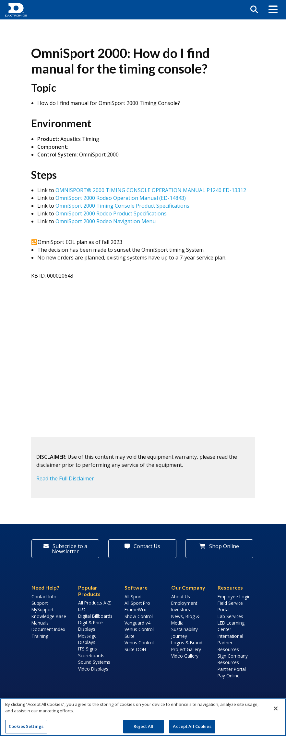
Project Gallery (186, 649)
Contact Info (43, 596)
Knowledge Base (48, 616)
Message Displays (87, 639)
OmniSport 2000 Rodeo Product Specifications (111, 213)
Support (39, 603)
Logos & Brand (186, 642)
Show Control (139, 616)
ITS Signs (87, 649)
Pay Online (229, 676)
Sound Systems (94, 662)
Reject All (143, 726)
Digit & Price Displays (90, 625)
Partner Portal (232, 669)
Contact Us (142, 546)
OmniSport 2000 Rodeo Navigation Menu (105, 221)
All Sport (133, 596)
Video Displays (93, 669)
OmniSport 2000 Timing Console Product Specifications (122, 205)
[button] (273, 9)
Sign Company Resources (233, 659)
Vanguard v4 (137, 623)
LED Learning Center (231, 626)
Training (39, 636)
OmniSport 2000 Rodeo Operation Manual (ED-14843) (120, 197)
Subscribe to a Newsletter (65, 549)
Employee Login (234, 596)
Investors (180, 609)
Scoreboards (91, 655)
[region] (143, 717)
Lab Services (230, 616)
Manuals (40, 623)
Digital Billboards (95, 616)
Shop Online (219, 546)
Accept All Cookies (192, 726)
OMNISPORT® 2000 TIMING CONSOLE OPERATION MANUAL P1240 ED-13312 (150, 190)
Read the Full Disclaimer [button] (65, 478)
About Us (180, 596)
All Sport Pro (137, 603)
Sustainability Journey (184, 632)
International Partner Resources (230, 642)
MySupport (42, 609)
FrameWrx (135, 609)
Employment (184, 603)
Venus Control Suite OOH (139, 645)
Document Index (48, 629)
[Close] (275, 708)
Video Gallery (184, 656)
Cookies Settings (26, 726)
